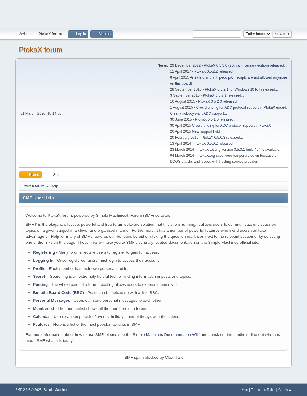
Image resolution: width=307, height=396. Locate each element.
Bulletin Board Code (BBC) (58, 292)
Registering (44, 252)
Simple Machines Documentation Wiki (166, 334)
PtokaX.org (206, 155)
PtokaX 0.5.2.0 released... (219, 101)
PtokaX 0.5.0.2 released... (215, 143)
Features (41, 324)
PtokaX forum (40, 50)
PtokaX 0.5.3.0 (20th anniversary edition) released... (245, 65)
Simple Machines (56, 389)
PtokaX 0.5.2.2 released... (215, 71)
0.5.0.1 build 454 (247, 149)
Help (244, 389)
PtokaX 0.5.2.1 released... (223, 95)
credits (239, 334)
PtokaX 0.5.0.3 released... (222, 137)
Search (39, 276)
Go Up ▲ (285, 389)
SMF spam (134, 357)
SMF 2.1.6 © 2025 (28, 389)
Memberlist (43, 308)
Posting (40, 284)
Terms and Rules (263, 389)
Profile (39, 268)
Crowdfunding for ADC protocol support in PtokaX (231, 125)
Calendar (41, 316)
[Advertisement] (153, 13)
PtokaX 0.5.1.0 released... (216, 119)
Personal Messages (51, 300)
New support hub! (206, 131)
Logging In (43, 260)
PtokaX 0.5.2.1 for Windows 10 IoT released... (241, 89)
